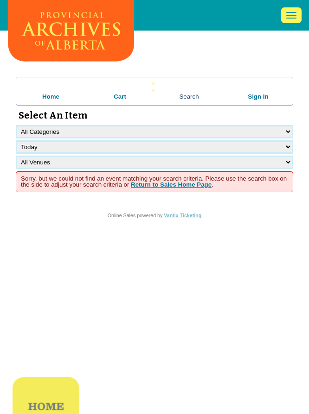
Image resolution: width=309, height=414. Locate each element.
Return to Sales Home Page (171, 184)
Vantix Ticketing (182, 215)
